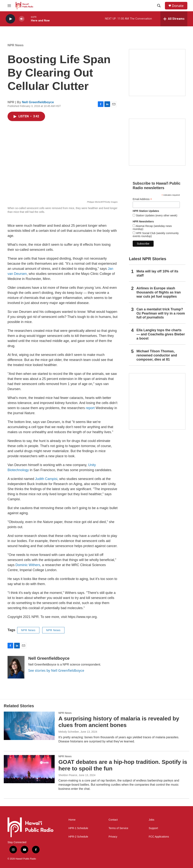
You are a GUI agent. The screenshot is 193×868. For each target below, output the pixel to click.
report (90, 408)
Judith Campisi (46, 479)
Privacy (113, 836)
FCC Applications (159, 836)
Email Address (142, 199)
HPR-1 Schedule (78, 828)
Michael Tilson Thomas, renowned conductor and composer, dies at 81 (156, 355)
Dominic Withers (27, 565)
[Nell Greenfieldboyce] (16, 667)
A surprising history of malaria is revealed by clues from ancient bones (118, 721)
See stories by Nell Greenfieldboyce (56, 670)
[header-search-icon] (158, 5)
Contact (113, 819)
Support (153, 828)
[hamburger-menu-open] (9, 5)
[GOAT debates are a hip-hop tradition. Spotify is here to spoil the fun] (29, 769)
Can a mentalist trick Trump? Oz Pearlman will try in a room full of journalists (160, 313)
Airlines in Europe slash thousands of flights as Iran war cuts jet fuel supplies (158, 292)
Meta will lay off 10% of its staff (157, 273)
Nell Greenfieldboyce (38, 102)
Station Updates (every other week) (156, 215)
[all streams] (173, 18)
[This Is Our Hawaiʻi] (157, 401)
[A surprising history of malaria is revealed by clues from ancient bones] (29, 726)
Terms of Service (118, 828)
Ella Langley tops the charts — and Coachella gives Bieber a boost (160, 334)
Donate (178, 6)
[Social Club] (157, 142)
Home (71, 819)
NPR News (16, 45)
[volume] (21, 19)
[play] (10, 19)
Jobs (151, 819)
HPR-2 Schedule (78, 836)
